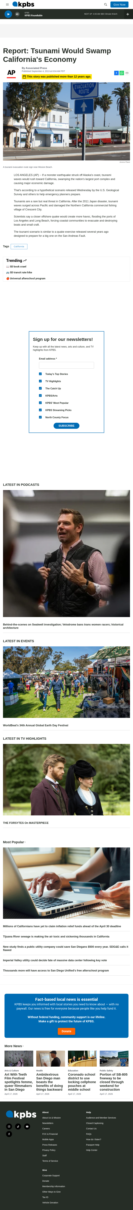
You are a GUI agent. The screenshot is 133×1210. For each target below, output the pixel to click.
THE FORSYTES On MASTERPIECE (26, 822)
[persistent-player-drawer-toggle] (128, 15)
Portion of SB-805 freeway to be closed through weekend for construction (114, 1082)
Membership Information (53, 1186)
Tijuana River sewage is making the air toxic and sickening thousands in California (56, 936)
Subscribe (66, 425)
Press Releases (49, 1145)
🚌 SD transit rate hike (19, 272)
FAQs (88, 1134)
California (19, 246)
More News (14, 1046)
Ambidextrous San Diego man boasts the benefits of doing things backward (49, 1082)
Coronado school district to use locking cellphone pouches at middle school (82, 1082)
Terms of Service (50, 1161)
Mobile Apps (48, 1139)
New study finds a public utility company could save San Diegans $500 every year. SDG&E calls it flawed (65, 948)
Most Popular (14, 842)
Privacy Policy (48, 1150)
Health (39, 1070)
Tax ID (45, 1197)
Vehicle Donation (50, 1202)
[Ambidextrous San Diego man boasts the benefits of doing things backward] (50, 1059)
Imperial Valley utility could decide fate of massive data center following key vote (55, 960)
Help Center (91, 1150)
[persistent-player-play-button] (8, 15)
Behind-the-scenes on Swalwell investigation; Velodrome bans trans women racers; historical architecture (63, 626)
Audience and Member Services (101, 1118)
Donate (66, 1031)
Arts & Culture (12, 1070)
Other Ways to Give (51, 1192)
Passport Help (92, 1145)
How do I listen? (93, 1139)
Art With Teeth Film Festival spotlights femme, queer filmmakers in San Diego (19, 1082)
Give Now (119, 4)
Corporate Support (51, 1175)
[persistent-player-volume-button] (17, 15)
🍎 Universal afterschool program (25, 278)
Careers (46, 1128)
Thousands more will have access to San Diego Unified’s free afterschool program (56, 970)
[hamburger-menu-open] (7, 5)
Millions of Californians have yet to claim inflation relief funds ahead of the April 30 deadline (62, 926)
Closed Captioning (94, 1123)
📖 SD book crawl (16, 266)
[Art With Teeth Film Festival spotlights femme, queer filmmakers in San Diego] (19, 1059)
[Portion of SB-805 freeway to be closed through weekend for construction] (114, 1059)
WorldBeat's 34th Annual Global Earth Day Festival (35, 725)
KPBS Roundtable (33, 16)
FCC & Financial (50, 1134)
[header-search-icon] (105, 4)
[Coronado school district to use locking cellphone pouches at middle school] (82, 1059)
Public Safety (106, 1070)
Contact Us (91, 1128)
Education (73, 1070)
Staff (44, 1155)
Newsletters (47, 1123)
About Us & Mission (51, 1118)
